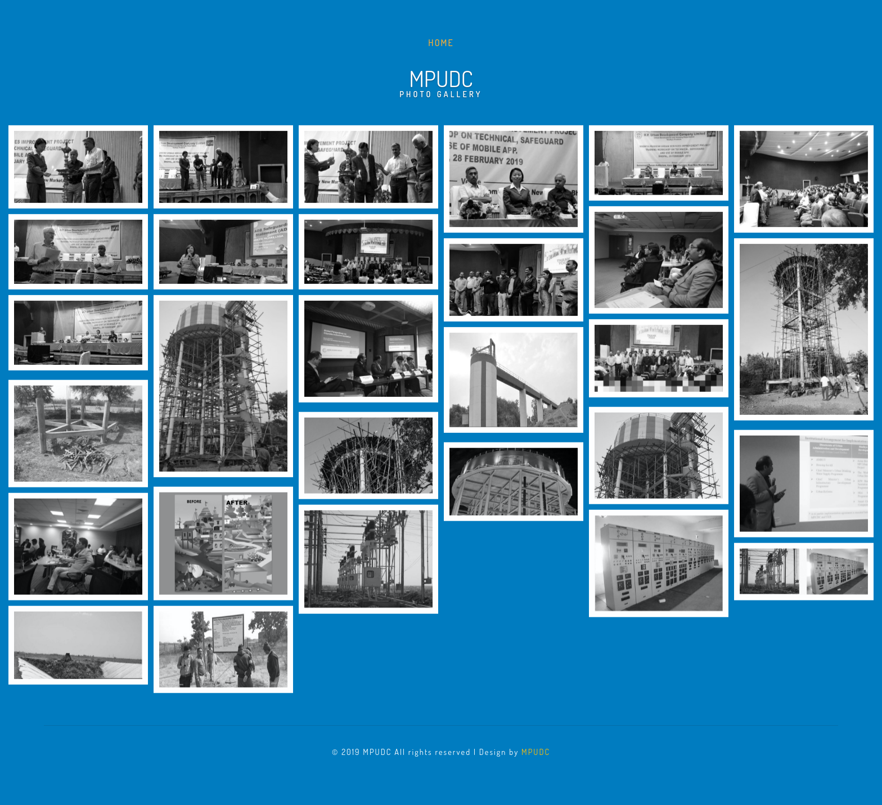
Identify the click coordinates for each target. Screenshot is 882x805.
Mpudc (441, 81)
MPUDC (535, 752)
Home (443, 41)
